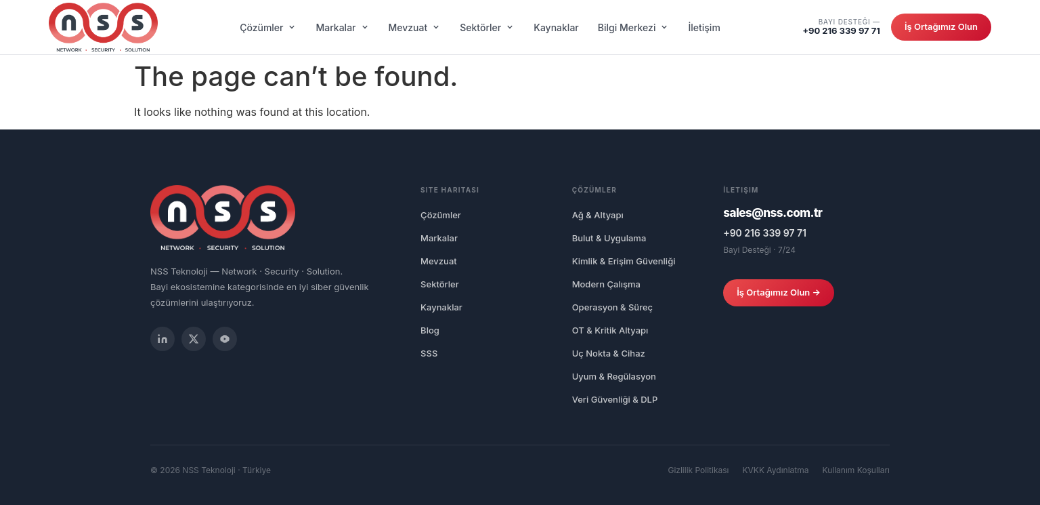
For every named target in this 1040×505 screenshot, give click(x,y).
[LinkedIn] (162, 339)
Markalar (342, 27)
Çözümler (268, 27)
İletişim (704, 27)
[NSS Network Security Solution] (103, 27)
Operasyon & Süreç (612, 307)
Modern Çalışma (606, 284)
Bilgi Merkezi (634, 27)
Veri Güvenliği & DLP (615, 399)
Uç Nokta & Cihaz (608, 353)
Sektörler (487, 27)
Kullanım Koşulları (856, 470)
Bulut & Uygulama (609, 238)
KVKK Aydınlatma (776, 470)
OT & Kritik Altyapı (610, 330)
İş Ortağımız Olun (941, 26)
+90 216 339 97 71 (841, 31)
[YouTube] (225, 339)
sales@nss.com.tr (772, 213)
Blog (429, 330)
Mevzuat (415, 27)
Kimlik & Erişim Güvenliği (624, 261)
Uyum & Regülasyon (614, 376)
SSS (428, 353)
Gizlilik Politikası (698, 470)
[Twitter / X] (193, 339)
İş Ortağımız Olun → (779, 292)
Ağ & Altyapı (598, 214)
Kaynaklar (556, 27)
